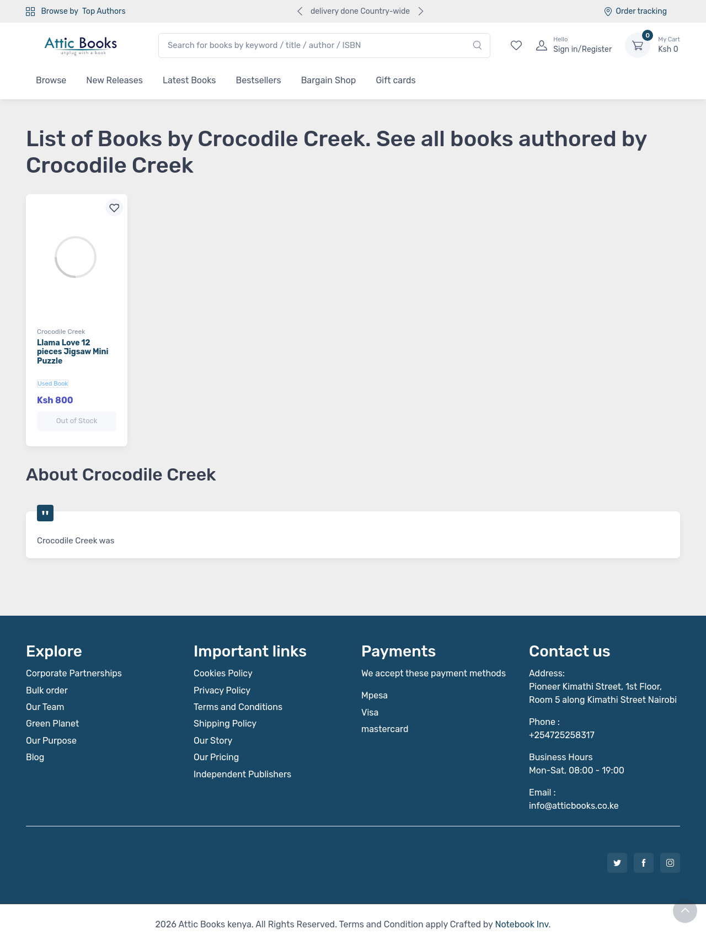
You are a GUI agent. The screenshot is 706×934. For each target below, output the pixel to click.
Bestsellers (258, 80)
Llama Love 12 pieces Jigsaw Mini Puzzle (73, 352)
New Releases (114, 80)
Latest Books (189, 80)
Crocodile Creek (61, 331)
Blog (35, 746)
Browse (51, 80)
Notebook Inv (521, 913)
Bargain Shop (328, 80)
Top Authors (103, 11)
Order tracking (635, 11)
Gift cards (395, 80)
